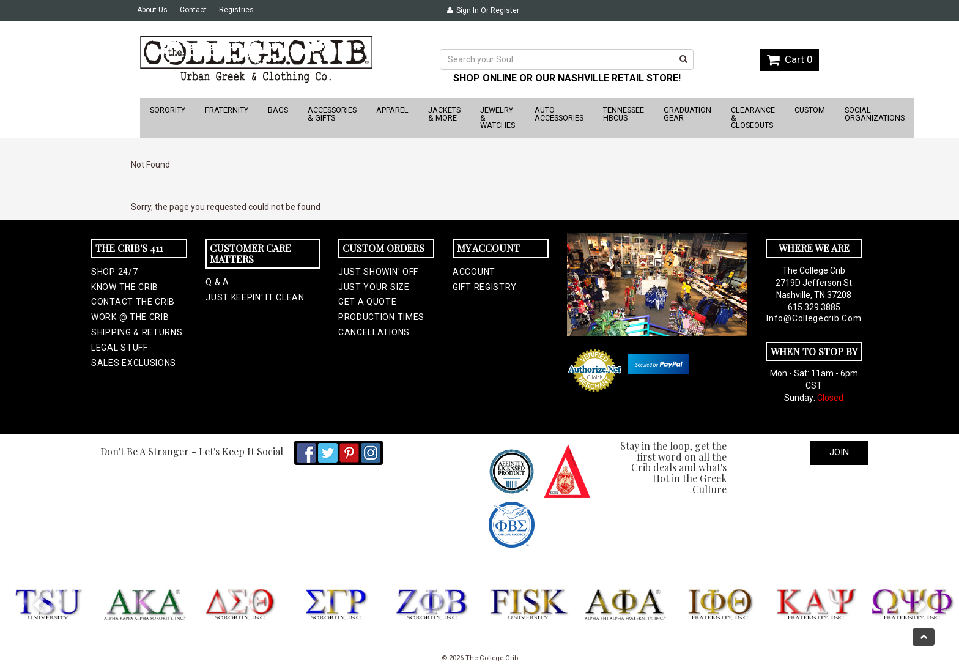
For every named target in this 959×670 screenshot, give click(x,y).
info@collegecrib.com (813, 318)
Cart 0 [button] (789, 59)
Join (839, 452)
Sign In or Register (483, 10)
